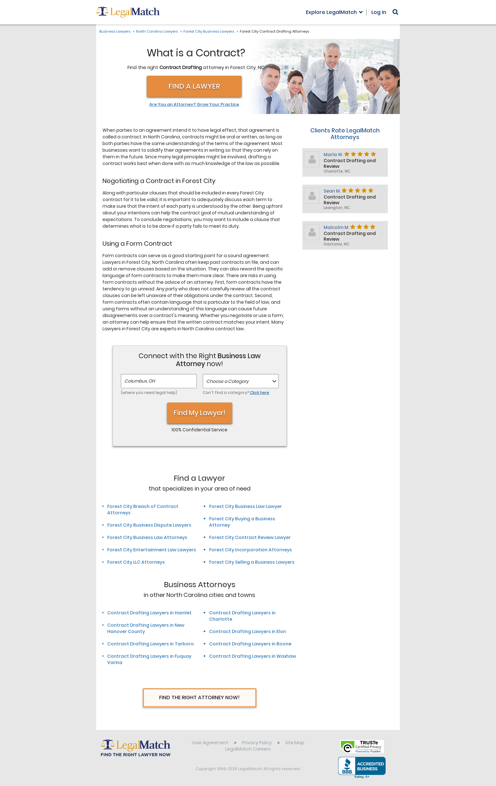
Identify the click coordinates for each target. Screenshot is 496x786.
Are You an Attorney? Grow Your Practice (194, 104)
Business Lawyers (114, 31)
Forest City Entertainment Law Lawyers (151, 550)
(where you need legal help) (149, 392)
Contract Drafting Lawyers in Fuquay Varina (149, 659)
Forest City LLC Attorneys (136, 562)
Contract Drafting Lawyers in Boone (250, 644)
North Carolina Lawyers (157, 31)
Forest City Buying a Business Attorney (242, 522)
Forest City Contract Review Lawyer (250, 537)
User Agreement (210, 742)
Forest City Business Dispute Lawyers (149, 525)
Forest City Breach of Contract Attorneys (142, 509)
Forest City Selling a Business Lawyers (251, 562)
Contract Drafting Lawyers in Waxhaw (252, 656)
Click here (259, 392)
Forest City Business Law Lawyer (245, 506)
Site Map (294, 742)
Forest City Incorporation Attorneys (250, 550)
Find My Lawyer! (200, 412)
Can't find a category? (236, 392)
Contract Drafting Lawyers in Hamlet (149, 613)
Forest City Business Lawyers (208, 31)
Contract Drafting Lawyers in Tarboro (150, 644)
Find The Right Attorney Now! (199, 697)
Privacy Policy (257, 742)
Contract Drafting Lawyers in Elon (247, 631)
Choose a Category (227, 381)
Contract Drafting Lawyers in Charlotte (242, 616)
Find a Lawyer (194, 86)
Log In (378, 12)
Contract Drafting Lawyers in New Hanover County (145, 628)
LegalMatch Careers (248, 749)
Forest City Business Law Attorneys (147, 537)
